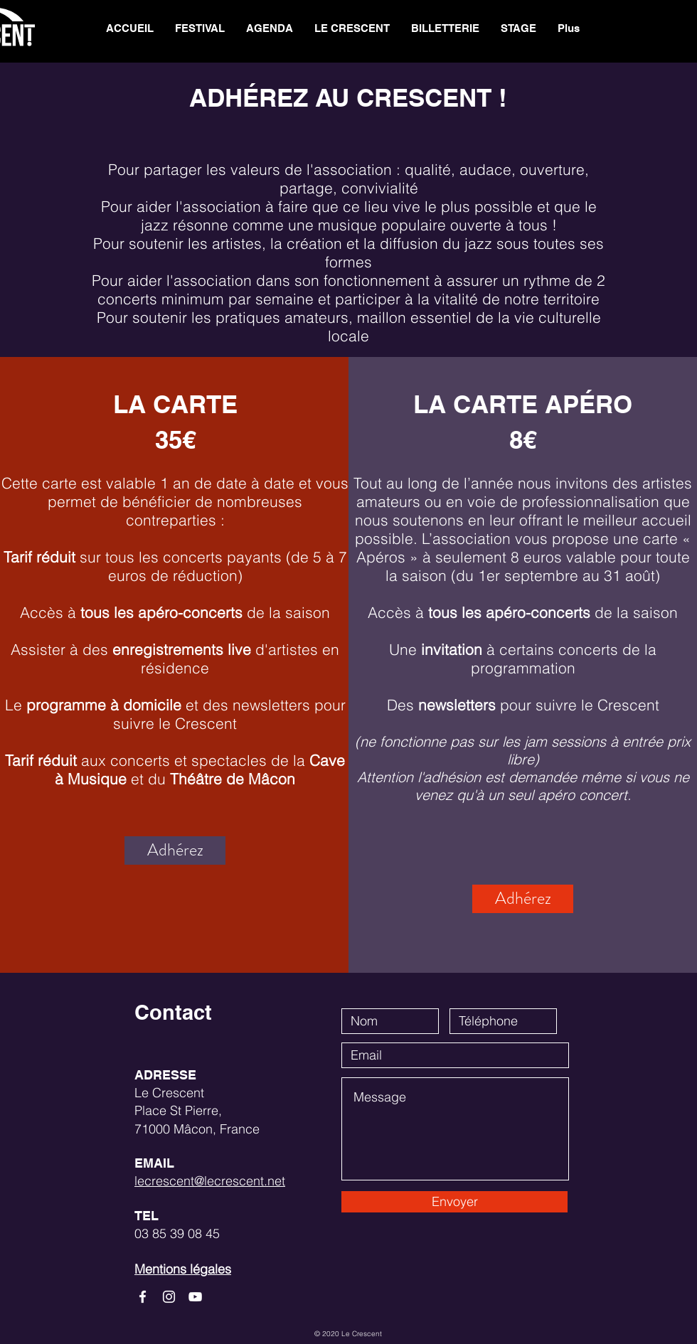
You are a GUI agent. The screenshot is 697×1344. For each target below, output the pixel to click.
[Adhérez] (174, 850)
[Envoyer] (454, 1201)
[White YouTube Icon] (195, 1297)
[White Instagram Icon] (169, 1297)
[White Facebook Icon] (142, 1297)
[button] (352, 28)
